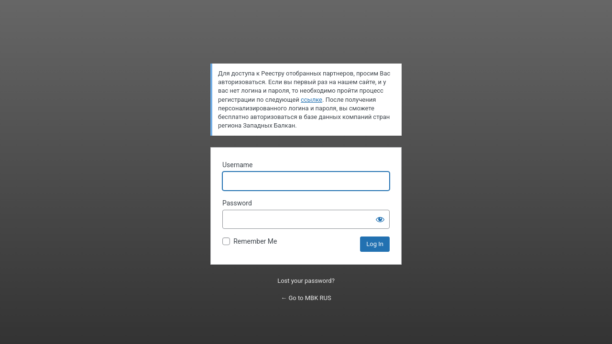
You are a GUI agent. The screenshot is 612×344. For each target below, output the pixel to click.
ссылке (311, 99)
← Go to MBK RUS (306, 297)
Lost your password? (306, 280)
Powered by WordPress (306, 41)
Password (237, 203)
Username (237, 165)
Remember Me (255, 241)
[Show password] (380, 219)
